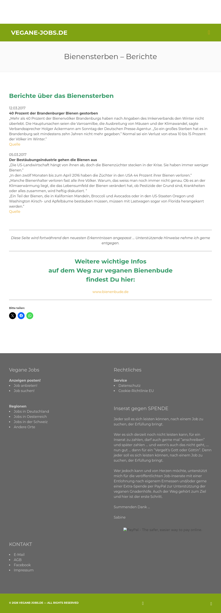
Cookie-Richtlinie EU (136, 391)
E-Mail (19, 555)
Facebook (22, 565)
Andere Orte (24, 427)
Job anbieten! (25, 386)
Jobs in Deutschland (31, 411)
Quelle (14, 144)
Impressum (24, 570)
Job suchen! (24, 391)
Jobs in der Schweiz (31, 422)
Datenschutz (129, 386)
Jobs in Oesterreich (30, 417)
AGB (18, 560)
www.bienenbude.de (111, 292)
